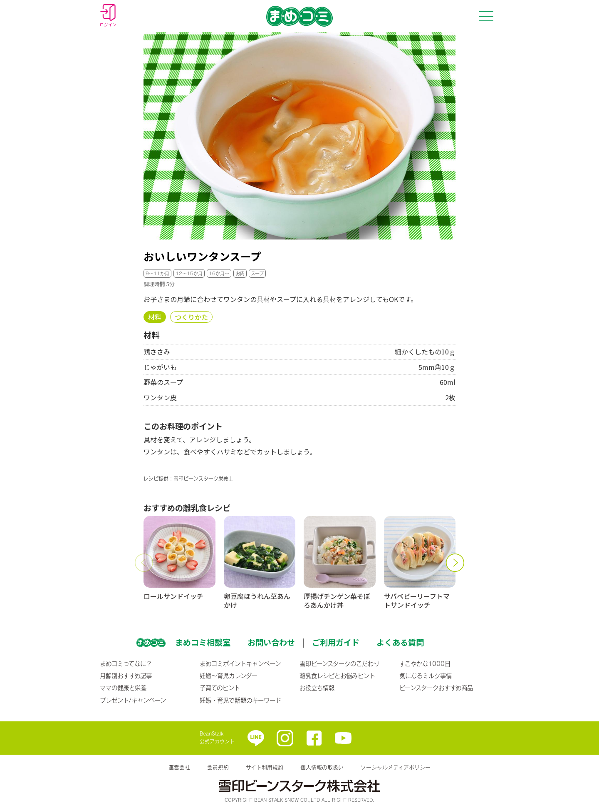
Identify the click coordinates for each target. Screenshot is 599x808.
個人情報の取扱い (322, 767)
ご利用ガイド (335, 642)
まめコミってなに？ (126, 663)
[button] (143, 563)
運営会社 (179, 767)
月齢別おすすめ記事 (126, 675)
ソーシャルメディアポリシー (396, 767)
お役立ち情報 (317, 687)
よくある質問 (400, 642)
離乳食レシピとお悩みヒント (337, 675)
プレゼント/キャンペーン (133, 700)
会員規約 (218, 767)
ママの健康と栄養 (123, 687)
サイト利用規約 (264, 767)
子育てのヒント (220, 687)
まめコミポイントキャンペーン (240, 663)
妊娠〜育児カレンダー (228, 675)
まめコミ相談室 (202, 642)
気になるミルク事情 (425, 675)
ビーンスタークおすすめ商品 (436, 687)
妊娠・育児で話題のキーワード (240, 700)
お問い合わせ (271, 642)
